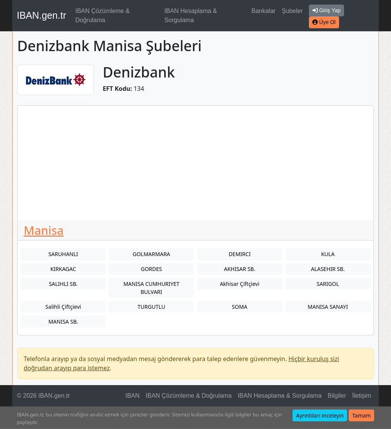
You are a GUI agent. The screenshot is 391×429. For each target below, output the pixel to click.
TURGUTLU (151, 306)
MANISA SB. (63, 321)
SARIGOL (328, 283)
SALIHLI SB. (63, 283)
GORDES (151, 269)
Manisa (44, 230)
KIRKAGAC (63, 269)
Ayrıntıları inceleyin (320, 415)
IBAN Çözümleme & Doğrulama (102, 15)
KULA (327, 254)
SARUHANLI (63, 254)
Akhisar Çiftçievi (240, 283)
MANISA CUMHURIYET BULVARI (151, 287)
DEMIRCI (240, 254)
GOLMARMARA (151, 254)
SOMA (239, 306)
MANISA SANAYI (328, 306)
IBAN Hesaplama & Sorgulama (190, 15)
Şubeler (292, 11)
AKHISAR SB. (239, 269)
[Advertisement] (195, 163)
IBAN (132, 395)
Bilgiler (337, 395)
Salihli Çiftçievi (63, 306)
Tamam (361, 415)
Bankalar (263, 11)
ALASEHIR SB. (328, 269)
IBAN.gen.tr (41, 15)
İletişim (361, 395)
